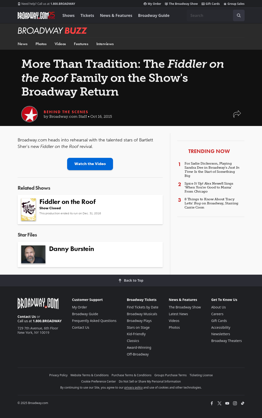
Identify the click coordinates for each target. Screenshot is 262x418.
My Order (152, 4)
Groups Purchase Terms (170, 375)
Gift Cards (211, 4)
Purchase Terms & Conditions (131, 375)
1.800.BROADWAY (46, 4)
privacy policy (133, 387)
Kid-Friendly (136, 334)
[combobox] (216, 15)
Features (81, 44)
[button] (237, 116)
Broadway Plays (139, 320)
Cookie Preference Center (98, 381)
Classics (133, 340)
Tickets (87, 15)
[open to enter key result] (239, 15)
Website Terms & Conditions (90, 375)
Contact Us (27, 316)
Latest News (178, 314)
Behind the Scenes (66, 111)
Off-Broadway (138, 354)
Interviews (105, 44)
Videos (60, 44)
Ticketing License (201, 375)
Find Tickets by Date (142, 307)
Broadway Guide (154, 15)
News (23, 44)
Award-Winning (139, 347)
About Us (218, 307)
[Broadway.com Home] (36, 15)
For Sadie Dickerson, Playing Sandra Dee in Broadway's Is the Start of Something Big (212, 169)
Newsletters (220, 334)
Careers (217, 314)
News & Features (116, 15)
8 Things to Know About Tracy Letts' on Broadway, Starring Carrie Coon (211, 203)
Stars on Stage (138, 327)
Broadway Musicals (142, 314)
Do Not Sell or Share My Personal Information (150, 381)
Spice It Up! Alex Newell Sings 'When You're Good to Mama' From (208, 187)
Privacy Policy (58, 375)
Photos (40, 44)
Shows (69, 15)
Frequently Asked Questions (94, 320)
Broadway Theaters (226, 340)
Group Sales (234, 4)
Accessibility (220, 327)
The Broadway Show (181, 4)
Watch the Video (90, 163)
